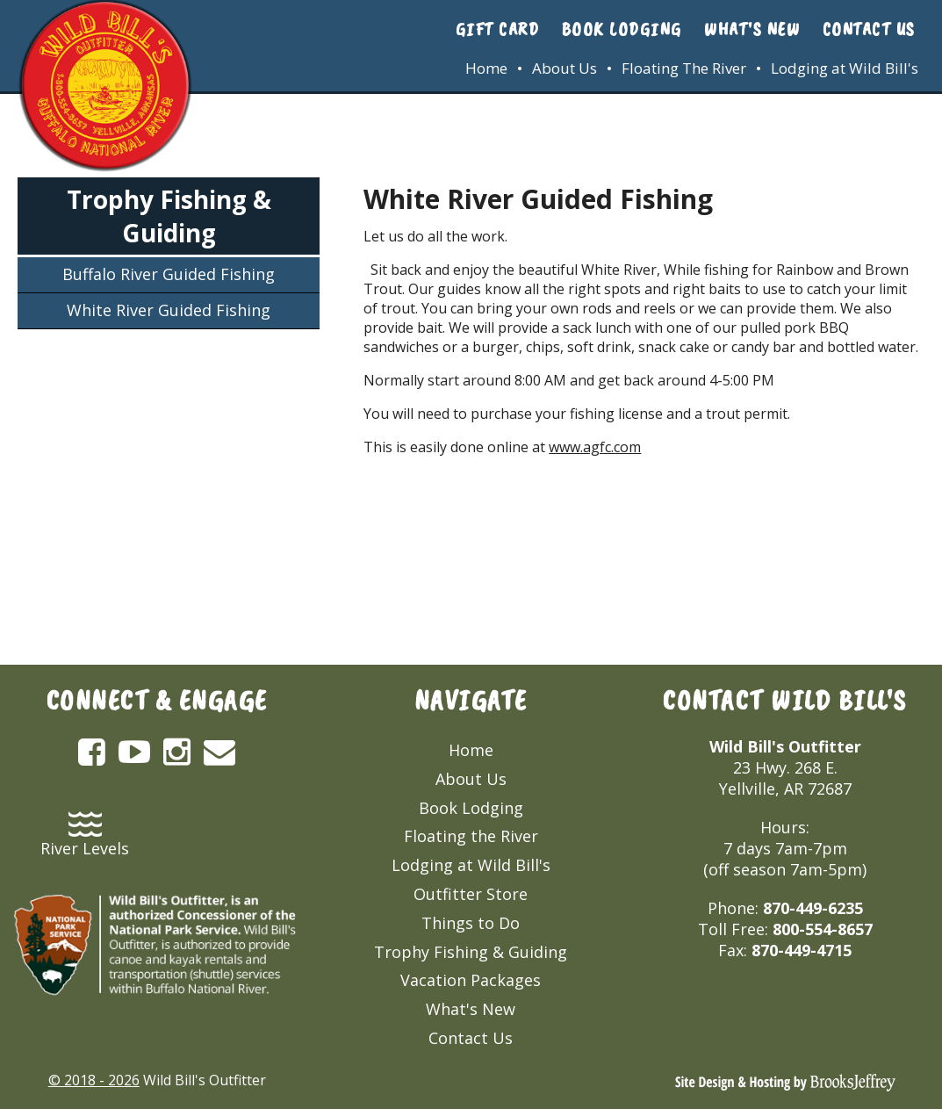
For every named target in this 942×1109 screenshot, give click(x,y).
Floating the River (471, 835)
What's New (752, 29)
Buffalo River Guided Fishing (168, 273)
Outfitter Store (470, 893)
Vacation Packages (470, 979)
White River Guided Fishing (168, 309)
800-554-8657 (823, 929)
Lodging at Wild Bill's (844, 68)
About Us (564, 68)
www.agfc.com (595, 447)
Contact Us (869, 29)
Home (486, 68)
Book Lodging (622, 29)
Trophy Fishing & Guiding (169, 216)
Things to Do (470, 922)
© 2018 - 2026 (94, 1080)
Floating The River (684, 68)
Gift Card (498, 29)
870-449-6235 (813, 907)
